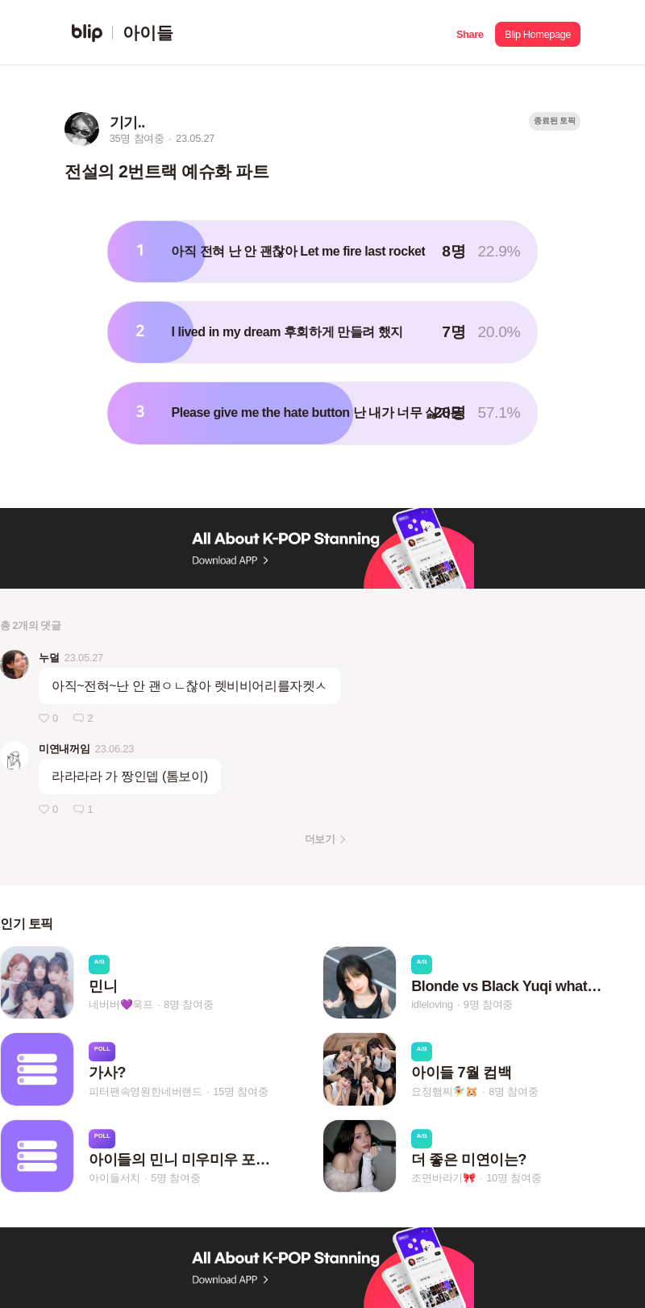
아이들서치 (114, 1178)
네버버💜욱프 (121, 1004)
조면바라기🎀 (443, 1178)
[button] (469, 32)
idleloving (431, 1004)
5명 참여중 (175, 1178)
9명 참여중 (488, 1004)
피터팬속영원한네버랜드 (145, 1091)
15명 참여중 (240, 1091)
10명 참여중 (513, 1178)
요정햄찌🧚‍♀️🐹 (444, 1091)
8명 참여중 (188, 1004)
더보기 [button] (320, 839)
